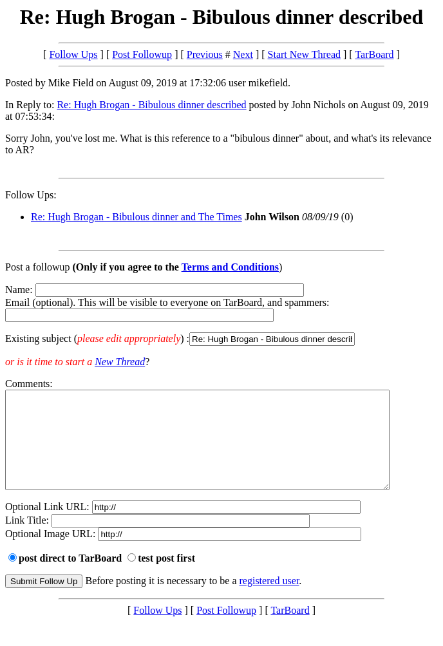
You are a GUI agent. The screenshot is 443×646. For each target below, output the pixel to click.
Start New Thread (304, 54)
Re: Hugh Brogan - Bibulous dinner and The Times (136, 216)
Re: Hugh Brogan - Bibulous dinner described (151, 104)
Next (243, 54)
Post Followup (142, 54)
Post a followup (37, 266)
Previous (205, 54)
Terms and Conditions (230, 266)
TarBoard (374, 54)
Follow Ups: (31, 194)
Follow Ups (73, 54)
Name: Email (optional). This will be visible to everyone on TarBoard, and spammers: (221, 315)
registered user (269, 599)
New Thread (120, 361)
